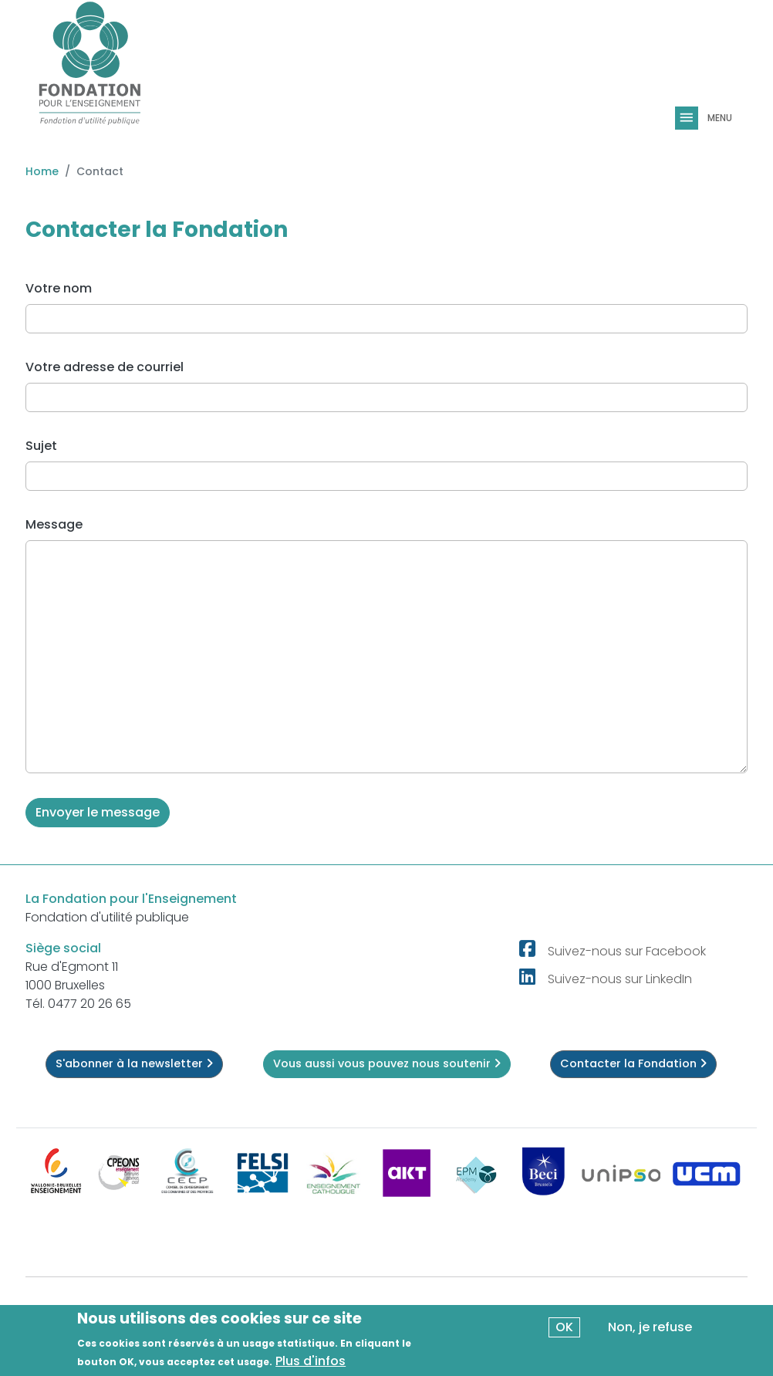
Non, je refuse (650, 1328)
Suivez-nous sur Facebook (627, 951)
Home (42, 171)
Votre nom (58, 288)
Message (54, 524)
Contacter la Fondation (633, 1063)
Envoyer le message (97, 812)
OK (564, 1328)
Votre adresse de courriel (104, 367)
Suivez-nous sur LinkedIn (620, 979)
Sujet (41, 446)
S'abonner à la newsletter (134, 1063)
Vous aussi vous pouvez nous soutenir (387, 1063)
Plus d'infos (310, 1362)
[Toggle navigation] (688, 118)
